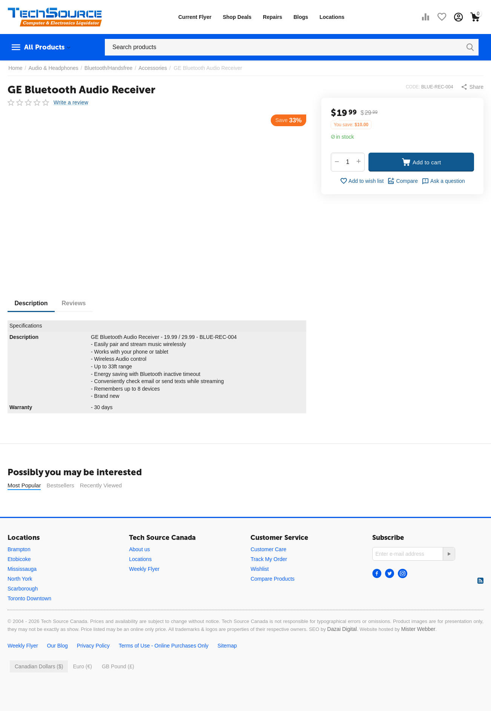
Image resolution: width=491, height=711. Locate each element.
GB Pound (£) (118, 685)
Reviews (75, 303)
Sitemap (227, 665)
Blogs (300, 17)
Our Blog (57, 665)
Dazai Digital (342, 648)
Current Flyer (195, 17)
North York (20, 598)
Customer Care (268, 568)
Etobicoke (19, 578)
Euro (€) (82, 685)
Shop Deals (237, 17)
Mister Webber (418, 648)
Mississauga (22, 588)
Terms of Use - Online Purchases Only (164, 665)
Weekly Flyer (144, 588)
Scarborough (23, 607)
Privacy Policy (93, 665)
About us (139, 568)
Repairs (272, 17)
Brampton (19, 568)
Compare (402, 181)
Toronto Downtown (29, 617)
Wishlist (259, 588)
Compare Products (272, 598)
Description (31, 303)
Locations (331, 17)
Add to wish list (362, 181)
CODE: (413, 87)
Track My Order (268, 578)
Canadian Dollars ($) (39, 685)
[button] (472, 86)
